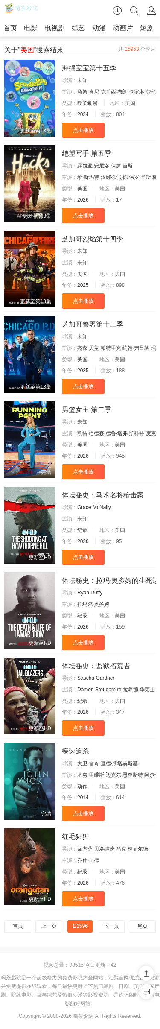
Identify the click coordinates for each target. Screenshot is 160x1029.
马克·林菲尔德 (132, 849)
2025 (83, 285)
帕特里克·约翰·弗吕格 (125, 348)
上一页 (49, 926)
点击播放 (83, 130)
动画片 (123, 28)
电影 (31, 28)
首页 (10, 28)
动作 (82, 786)
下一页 (111, 926)
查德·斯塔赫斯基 (119, 763)
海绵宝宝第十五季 (89, 68)
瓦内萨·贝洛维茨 (95, 849)
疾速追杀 (75, 751)
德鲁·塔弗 (117, 433)
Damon (85, 690)
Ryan (83, 593)
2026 (83, 200)
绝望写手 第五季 (86, 153)
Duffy (96, 593)
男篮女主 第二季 (86, 409)
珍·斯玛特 (88, 177)
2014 (83, 798)
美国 (82, 189)
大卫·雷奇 (88, 763)
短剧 (147, 28)
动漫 (99, 28)
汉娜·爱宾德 (114, 177)
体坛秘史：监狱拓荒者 (96, 665)
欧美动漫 (87, 103)
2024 (83, 114)
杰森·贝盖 (88, 348)
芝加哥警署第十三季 (92, 324)
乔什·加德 (88, 860)
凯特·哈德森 (90, 433)
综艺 (78, 28)
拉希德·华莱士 (139, 690)
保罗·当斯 (122, 166)
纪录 (82, 530)
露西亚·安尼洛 (93, 166)
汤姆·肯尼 (88, 92)
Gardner (105, 678)
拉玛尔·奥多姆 (93, 604)
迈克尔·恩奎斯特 (124, 775)
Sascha (85, 678)
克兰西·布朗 (114, 92)
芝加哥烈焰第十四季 (92, 239)
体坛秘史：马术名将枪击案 (103, 495)
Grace (84, 507)
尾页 (142, 926)
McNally (102, 507)
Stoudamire (108, 690)
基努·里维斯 (90, 775)
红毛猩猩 (75, 836)
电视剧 (54, 28)
